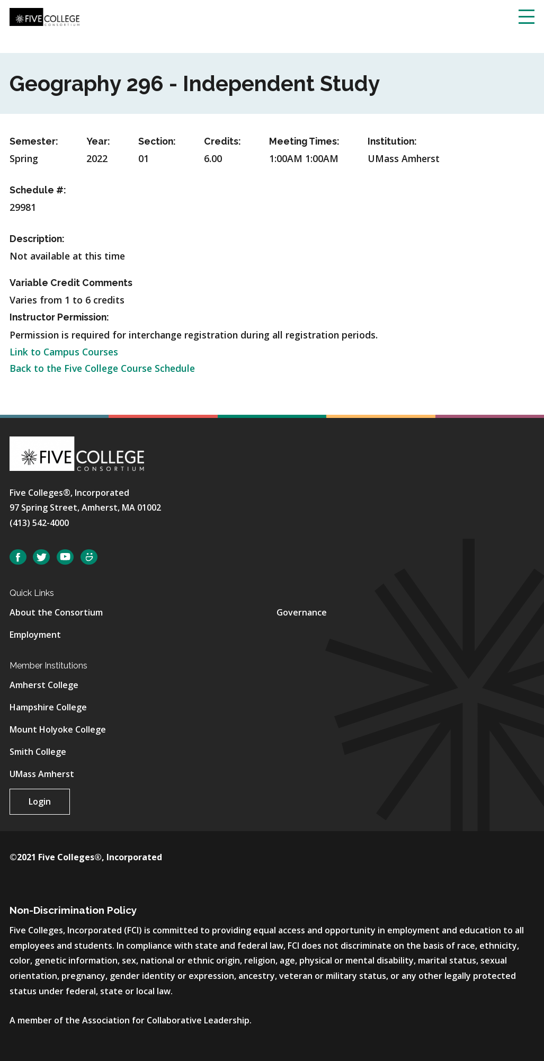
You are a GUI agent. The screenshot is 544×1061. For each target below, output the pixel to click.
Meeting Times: (304, 141)
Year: (98, 141)
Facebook (18, 557)
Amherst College (44, 685)
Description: (37, 238)
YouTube (65, 557)
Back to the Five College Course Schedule (102, 368)
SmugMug (89, 557)
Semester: (34, 141)
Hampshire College (48, 707)
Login (40, 801)
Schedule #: (38, 189)
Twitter (41, 557)
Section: (157, 141)
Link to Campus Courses (64, 351)
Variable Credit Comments (71, 282)
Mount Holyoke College (58, 729)
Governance (302, 612)
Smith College (38, 751)
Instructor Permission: (59, 317)
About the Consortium (56, 612)
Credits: (222, 141)
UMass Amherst (42, 774)
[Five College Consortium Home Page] (44, 16)
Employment (35, 634)
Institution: (392, 141)
